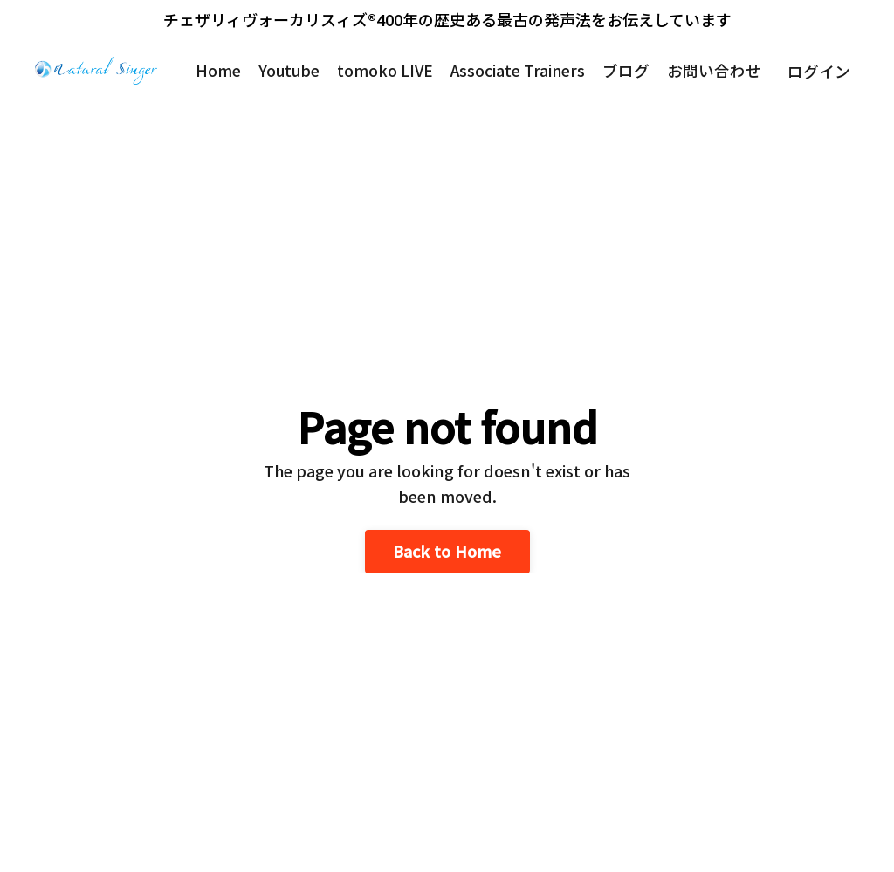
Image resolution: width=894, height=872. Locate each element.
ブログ (626, 70)
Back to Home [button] (447, 550)
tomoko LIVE (382, 70)
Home (212, 70)
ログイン (818, 70)
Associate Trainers (516, 70)
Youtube (284, 70)
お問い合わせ (714, 70)
